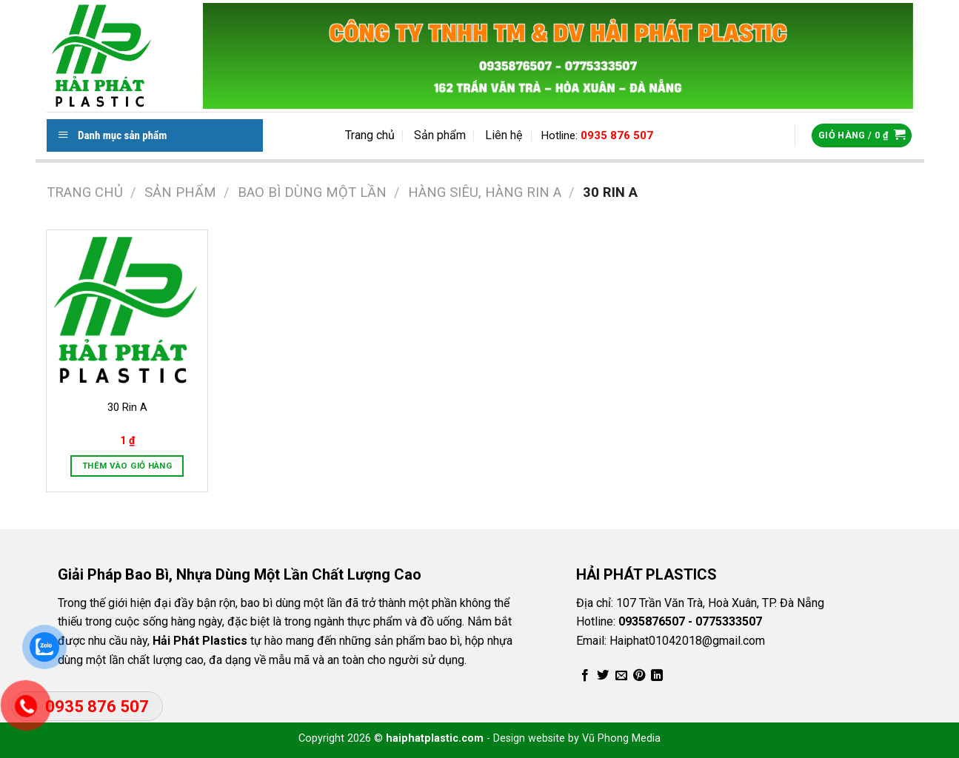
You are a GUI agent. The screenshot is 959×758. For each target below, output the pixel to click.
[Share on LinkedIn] (657, 675)
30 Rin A (127, 407)
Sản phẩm (440, 135)
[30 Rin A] (127, 310)
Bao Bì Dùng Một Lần (312, 192)
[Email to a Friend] (621, 675)
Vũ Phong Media (621, 738)
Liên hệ (503, 135)
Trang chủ (370, 135)
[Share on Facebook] (585, 675)
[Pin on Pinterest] (639, 675)
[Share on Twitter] (603, 675)
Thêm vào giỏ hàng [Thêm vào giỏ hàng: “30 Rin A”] (127, 465)
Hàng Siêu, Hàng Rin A (484, 192)
